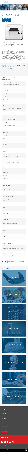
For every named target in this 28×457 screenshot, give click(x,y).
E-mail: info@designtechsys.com (7, 426)
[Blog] (12, 442)
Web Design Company (12, 451)
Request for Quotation (6, 18)
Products (3, 409)
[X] (5, 442)
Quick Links (3, 413)
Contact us (4, 261)
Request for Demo (7, 21)
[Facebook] (2, 442)
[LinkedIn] (7, 442)
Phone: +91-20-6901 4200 (7, 424)
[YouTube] (10, 442)
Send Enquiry (5, 431)
